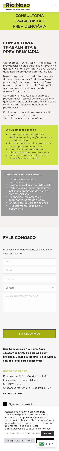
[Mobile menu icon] (54, 6)
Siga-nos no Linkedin (20, 404)
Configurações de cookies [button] (19, 440)
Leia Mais (47, 433)
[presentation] (27, 321)
